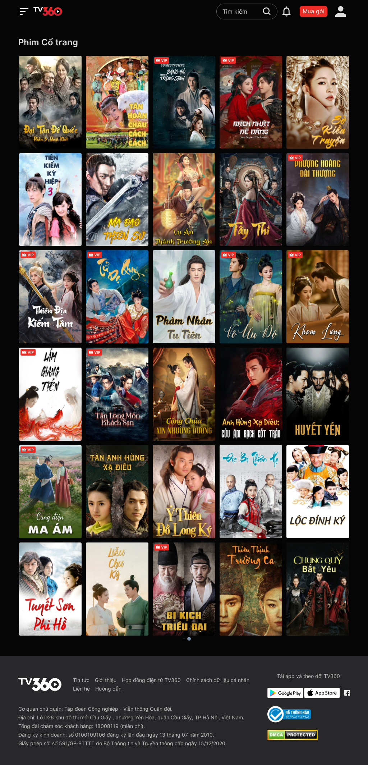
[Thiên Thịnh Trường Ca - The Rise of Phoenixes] (251, 589)
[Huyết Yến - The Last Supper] (317, 394)
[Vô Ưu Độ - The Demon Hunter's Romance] (251, 296)
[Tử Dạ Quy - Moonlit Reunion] (117, 296)
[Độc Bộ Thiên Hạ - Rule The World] (251, 491)
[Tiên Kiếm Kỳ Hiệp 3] (50, 199)
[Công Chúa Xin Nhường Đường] (184, 394)
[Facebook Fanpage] (347, 693)
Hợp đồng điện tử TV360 (151, 680)
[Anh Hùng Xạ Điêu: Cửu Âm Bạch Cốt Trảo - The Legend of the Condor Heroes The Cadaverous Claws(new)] (251, 394)
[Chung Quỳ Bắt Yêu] (317, 589)
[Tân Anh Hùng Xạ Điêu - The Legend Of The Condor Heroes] (117, 491)
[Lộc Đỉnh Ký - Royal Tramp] (317, 491)
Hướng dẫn (108, 689)
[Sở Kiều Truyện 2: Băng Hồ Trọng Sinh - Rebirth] (184, 102)
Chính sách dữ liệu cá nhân (217, 680)
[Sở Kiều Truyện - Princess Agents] (317, 102)
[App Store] (321, 693)
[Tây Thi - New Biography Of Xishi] (251, 199)
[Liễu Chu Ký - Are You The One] (117, 589)
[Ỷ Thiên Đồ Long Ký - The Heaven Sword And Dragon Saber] (184, 491)
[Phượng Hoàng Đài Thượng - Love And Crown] (317, 199)
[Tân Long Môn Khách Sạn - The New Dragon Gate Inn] (117, 394)
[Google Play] (284, 693)
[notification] (286, 11)
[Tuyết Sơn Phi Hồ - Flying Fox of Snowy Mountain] (50, 589)
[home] (47, 11)
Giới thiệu (105, 680)
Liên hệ (81, 689)
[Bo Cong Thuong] (289, 714)
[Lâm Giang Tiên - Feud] (50, 394)
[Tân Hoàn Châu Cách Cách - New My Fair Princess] (117, 102)
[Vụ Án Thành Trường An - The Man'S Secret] (184, 199)
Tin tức (81, 680)
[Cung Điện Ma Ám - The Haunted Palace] (50, 491)
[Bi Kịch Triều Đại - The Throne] (184, 589)
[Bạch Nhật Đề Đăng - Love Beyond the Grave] (251, 102)
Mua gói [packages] (314, 11)
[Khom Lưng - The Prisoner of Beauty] (317, 296)
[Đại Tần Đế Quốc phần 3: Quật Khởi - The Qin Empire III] (50, 102)
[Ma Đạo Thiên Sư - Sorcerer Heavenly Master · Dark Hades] (117, 199)
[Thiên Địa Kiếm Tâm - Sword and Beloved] (50, 296)
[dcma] (292, 738)
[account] (341, 11)
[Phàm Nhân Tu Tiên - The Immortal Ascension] (184, 296)
